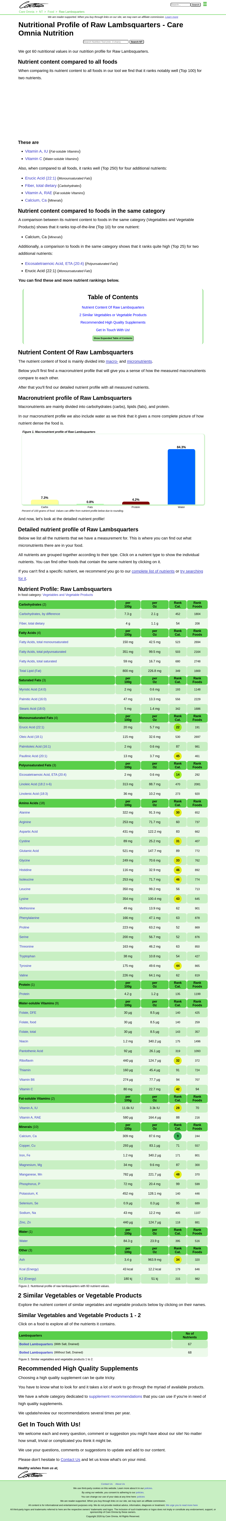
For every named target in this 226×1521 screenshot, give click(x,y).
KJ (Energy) (27, 1279)
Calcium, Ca (36, 200)
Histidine (25, 870)
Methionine (27, 908)
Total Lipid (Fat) (30, 671)
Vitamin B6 (27, 1079)
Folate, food (27, 1022)
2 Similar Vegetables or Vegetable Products (113, 315)
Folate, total (27, 1032)
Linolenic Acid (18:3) (33, 794)
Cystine (24, 841)
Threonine (26, 946)
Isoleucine (26, 879)
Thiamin (25, 1070)
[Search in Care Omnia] (181, 5)
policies (148, 1488)
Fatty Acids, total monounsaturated (43, 642)
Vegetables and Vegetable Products (68, 595)
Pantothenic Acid (31, 1051)
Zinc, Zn (25, 1222)
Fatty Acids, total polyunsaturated (42, 652)
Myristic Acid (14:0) (32, 689)
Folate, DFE (27, 1012)
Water (23, 1241)
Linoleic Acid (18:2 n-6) (35, 784)
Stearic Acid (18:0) (32, 708)
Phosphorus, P (29, 1184)
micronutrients (139, 361)
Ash (22, 1259)
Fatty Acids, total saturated (38, 661)
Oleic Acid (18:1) (31, 737)
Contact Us (70, 1459)
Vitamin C (33, 158)
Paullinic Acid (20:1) (33, 756)
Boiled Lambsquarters (36, 1344)
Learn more (171, 17)
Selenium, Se (28, 1203)
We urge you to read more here (182, 1505)
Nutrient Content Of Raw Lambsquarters (113, 307)
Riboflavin (26, 1060)
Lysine (23, 899)
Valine (23, 975)
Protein (24, 994)
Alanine (24, 812)
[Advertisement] (113, 110)
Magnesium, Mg (30, 1165)
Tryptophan (27, 956)
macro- (112, 361)
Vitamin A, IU (36, 151)
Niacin (23, 1041)
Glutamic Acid (29, 851)
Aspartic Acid (28, 831)
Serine (23, 937)
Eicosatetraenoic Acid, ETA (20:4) (54, 263)
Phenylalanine (29, 918)
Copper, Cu (27, 1145)
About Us (120, 1484)
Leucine (24, 889)
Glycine (24, 860)
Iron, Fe (24, 1155)
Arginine (25, 822)
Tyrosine (25, 966)
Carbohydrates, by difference (39, 614)
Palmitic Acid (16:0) (32, 699)
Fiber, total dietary (41, 185)
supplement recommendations (115, 1396)
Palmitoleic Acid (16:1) (35, 746)
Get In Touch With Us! (113, 330)
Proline (24, 927)
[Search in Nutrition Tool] (106, 42)
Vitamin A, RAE (38, 193)
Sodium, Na (27, 1213)
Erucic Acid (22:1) (40, 178)
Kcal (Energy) (28, 1269)
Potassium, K (28, 1193)
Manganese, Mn (30, 1174)
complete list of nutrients (153, 571)
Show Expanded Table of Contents (113, 338)
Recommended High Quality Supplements (113, 322)
